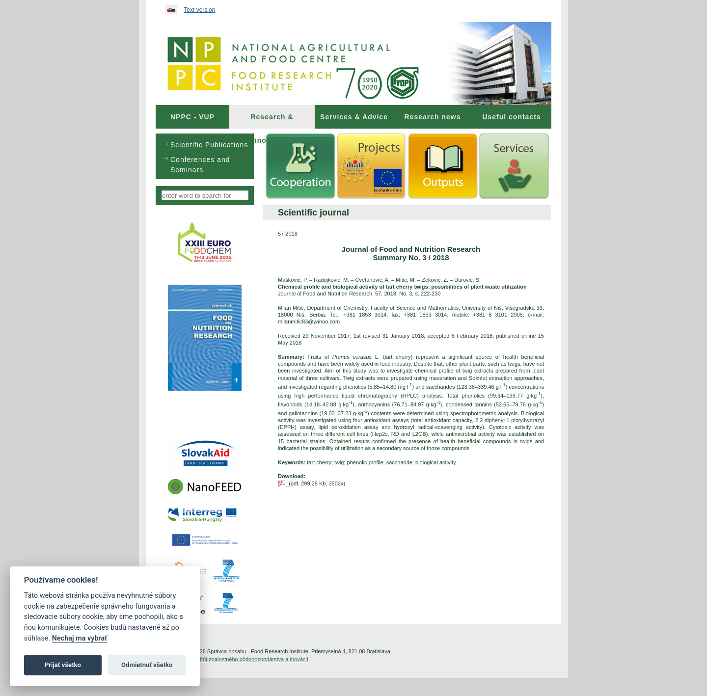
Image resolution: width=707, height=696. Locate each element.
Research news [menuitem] (433, 117)
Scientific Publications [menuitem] (209, 145)
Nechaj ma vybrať (79, 638)
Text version (199, 9)
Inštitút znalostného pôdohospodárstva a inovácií (249, 659)
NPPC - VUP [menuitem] (192, 117)
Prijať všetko (63, 665)
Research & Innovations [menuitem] (272, 121)
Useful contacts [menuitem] (511, 117)
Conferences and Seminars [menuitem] (200, 165)
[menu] (205, 156)
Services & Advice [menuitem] (354, 117)
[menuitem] (192, 117)
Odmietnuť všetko (146, 665)
